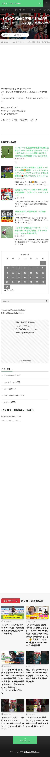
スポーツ (7, 402)
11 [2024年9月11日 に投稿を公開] (19, 273)
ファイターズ (20, 10)
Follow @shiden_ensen (25, 333)
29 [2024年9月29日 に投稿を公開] (43, 282)
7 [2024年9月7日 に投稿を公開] (36, 268)
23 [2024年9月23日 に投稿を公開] (7, 282)
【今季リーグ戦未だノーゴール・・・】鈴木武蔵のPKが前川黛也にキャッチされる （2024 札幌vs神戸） (31, 230)
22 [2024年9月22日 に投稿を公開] (43, 277)
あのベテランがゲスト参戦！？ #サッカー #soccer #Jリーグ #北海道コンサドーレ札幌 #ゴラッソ (12, 723)
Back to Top (25, 741)
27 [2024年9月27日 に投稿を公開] (31, 282)
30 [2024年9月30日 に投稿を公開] (7, 287)
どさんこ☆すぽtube (31, 752)
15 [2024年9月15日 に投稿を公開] (43, 273)
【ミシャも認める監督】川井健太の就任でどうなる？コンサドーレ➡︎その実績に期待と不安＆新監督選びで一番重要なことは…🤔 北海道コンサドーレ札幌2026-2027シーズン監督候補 (37, 635)
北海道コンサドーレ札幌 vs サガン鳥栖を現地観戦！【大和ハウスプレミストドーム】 (31, 192)
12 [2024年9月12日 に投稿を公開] (25, 273)
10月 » (11, 290)
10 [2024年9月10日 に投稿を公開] (13, 273)
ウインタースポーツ (12, 395)
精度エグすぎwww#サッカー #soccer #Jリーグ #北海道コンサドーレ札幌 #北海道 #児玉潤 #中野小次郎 (37, 675)
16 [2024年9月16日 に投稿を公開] (7, 277)
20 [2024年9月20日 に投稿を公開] (31, 277)
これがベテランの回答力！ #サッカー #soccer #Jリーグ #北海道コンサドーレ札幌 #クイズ (37, 722)
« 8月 (6, 290)
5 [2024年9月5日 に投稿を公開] (24, 268)
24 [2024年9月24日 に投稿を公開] (13, 282)
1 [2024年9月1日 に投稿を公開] (42, 263)
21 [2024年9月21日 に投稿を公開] (37, 277)
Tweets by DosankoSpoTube (13, 310)
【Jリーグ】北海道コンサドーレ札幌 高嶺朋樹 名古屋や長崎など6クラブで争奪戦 (12, 629)
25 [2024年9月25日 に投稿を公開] (19, 282)
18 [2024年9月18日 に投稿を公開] (19, 277)
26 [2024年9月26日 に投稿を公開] (25, 282)
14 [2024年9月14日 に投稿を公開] (37, 273)
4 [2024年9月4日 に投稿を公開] (19, 268)
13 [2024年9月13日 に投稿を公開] (31, 273)
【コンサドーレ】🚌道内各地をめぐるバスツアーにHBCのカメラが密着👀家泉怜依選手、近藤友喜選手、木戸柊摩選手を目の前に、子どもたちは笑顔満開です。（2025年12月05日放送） (12, 681)
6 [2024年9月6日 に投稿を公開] (30, 268)
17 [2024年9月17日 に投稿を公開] (13, 277)
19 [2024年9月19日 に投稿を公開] (25, 277)
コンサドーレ (6, 10)
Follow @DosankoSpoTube (12, 313)
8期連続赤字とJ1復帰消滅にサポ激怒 (30, 211)
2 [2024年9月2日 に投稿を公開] (7, 268)
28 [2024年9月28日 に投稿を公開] (37, 282)
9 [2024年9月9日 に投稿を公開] (7, 273)
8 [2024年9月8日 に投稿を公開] (42, 268)
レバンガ (32, 10)
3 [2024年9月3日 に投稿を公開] (13, 268)
